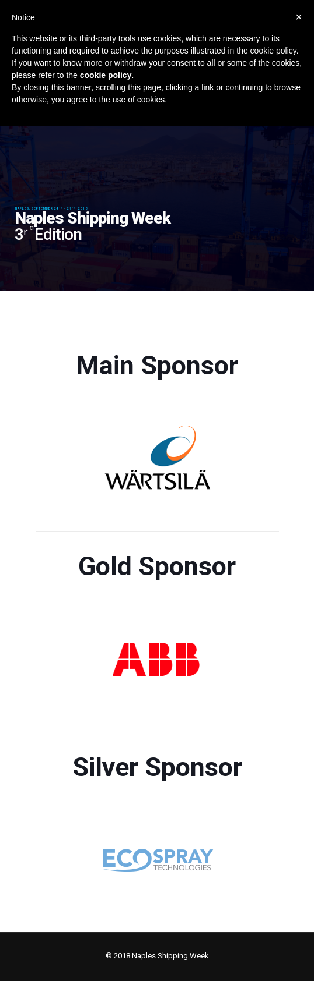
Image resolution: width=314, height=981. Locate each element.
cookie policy (106, 75)
